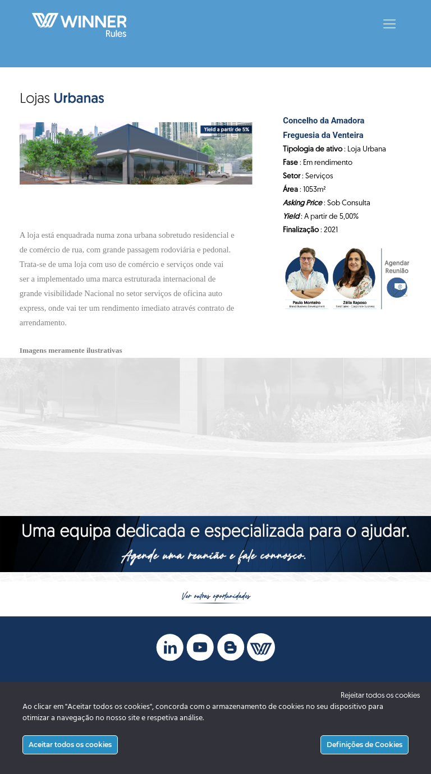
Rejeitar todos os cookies (380, 695)
